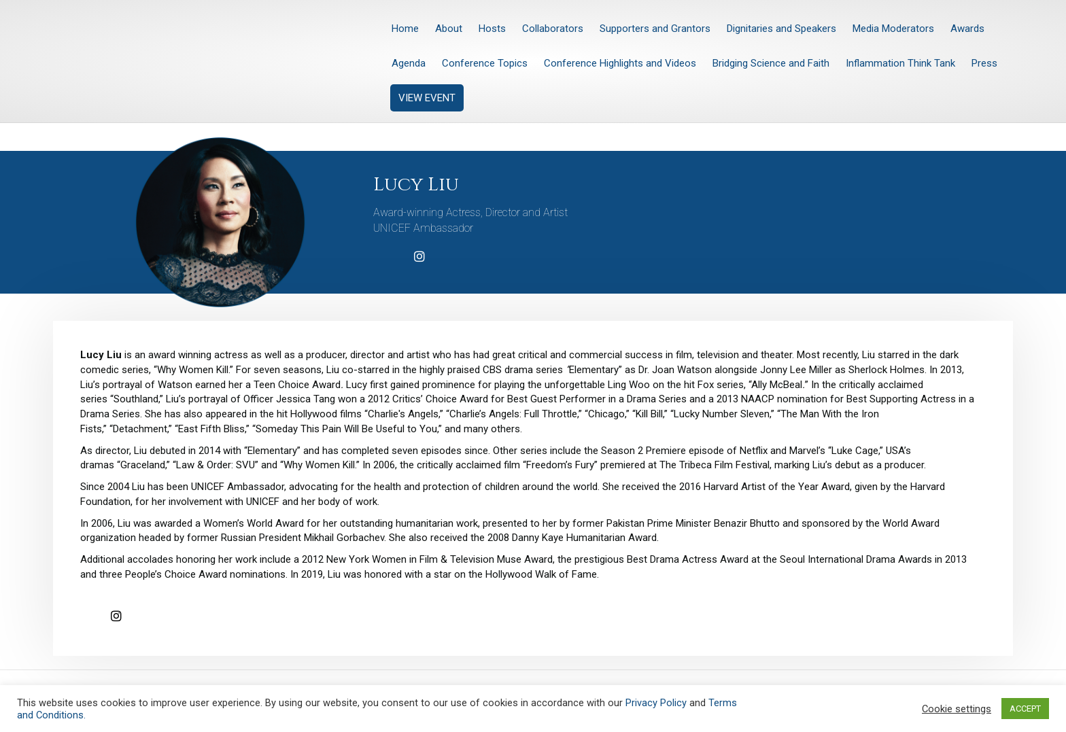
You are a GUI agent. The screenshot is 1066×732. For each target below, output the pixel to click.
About (448, 28)
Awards (967, 28)
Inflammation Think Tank (900, 63)
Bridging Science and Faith (770, 63)
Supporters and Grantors (655, 28)
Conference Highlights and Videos (620, 63)
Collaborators (552, 28)
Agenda (409, 63)
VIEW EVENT (426, 98)
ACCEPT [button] (1025, 708)
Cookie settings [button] (956, 709)
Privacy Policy (656, 703)
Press (984, 63)
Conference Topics (485, 63)
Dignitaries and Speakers (781, 28)
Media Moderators (893, 28)
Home (405, 28)
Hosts (492, 28)
